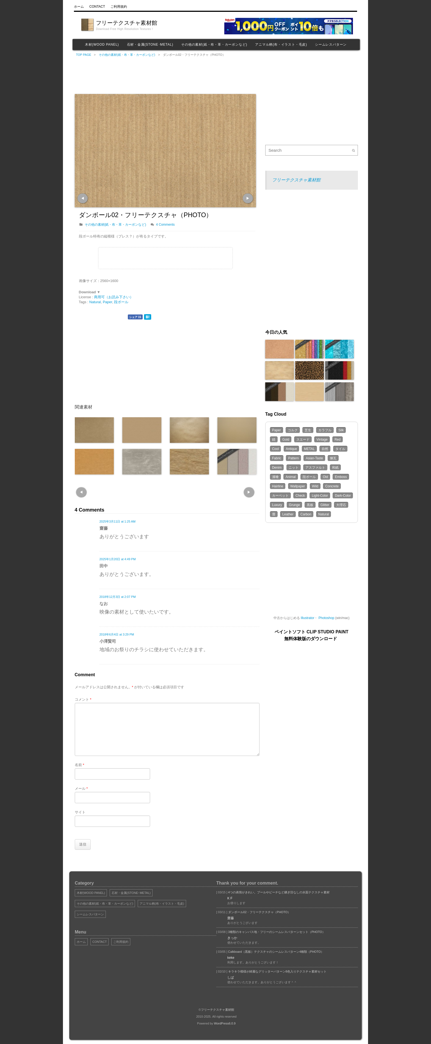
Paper (107, 302)
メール (81, 788)
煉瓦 (333, 458)
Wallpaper (297, 486)
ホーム (81, 941)
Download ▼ (90, 292)
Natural (95, 302)
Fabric (276, 458)
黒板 (310, 505)
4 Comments (165, 225)
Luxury (277, 505)
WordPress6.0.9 (225, 1023)
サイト (80, 812)
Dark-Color (343, 496)
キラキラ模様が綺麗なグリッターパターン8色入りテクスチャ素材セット (277, 971)
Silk (341, 430)
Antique (291, 449)
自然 (325, 449)
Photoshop (326, 618)
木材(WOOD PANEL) (102, 44)
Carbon (305, 514)
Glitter (325, 505)
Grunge (294, 505)
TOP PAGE (83, 54)
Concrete (332, 486)
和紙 (335, 467)
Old (325, 477)
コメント (83, 699)
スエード (303, 439)
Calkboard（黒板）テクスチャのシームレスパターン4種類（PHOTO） (275, 951)
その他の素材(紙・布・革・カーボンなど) (214, 44)
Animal (291, 477)
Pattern (293, 458)
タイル (340, 449)
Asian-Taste (314, 458)
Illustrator (307, 618)
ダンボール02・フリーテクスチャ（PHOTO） (259, 912)
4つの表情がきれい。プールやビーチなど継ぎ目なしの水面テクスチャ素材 (278, 892)
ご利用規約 (120, 941)
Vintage (321, 439)
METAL (309, 449)
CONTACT (99, 941)
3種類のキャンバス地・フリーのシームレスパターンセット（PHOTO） (276, 931)
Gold (285, 439)
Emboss (341, 477)
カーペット (280, 496)
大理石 (341, 505)
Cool (275, 449)
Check (300, 496)
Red (338, 439)
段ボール (121, 302)
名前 (79, 765)
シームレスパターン (331, 44)
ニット (294, 467)
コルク (293, 430)
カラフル (324, 430)
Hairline (277, 486)
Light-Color (320, 496)
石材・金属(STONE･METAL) (150, 44)
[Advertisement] (167, 75)
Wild (315, 486)
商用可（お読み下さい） (113, 297)
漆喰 (275, 477)
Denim (277, 467)
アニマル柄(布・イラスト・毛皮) (281, 44)
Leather (288, 514)
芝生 (308, 430)
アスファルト (315, 467)
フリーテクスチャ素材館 (126, 23)
